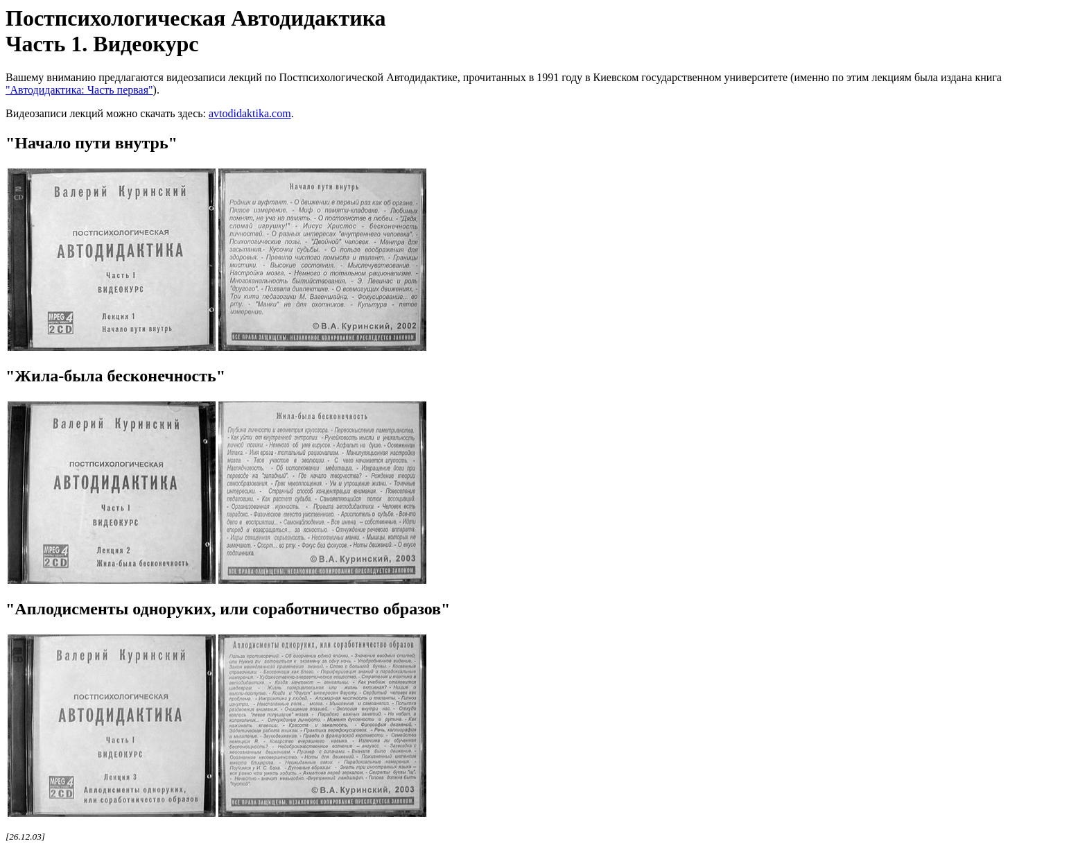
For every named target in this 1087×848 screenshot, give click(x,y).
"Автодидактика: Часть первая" (79, 90)
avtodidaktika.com (250, 113)
